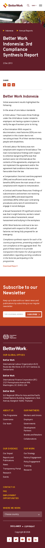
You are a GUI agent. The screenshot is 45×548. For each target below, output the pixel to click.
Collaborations (30, 438)
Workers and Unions (33, 415)
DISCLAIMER (15, 526)
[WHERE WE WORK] (22, 514)
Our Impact (8, 453)
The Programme (10, 415)
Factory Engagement (32, 457)
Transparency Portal (12, 468)
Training (27, 465)
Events (6, 477)
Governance (8, 419)
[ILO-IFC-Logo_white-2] (10, 336)
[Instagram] (29, 539)
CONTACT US (9, 487)
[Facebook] (9, 539)
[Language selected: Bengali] (34, 5)
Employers (28, 419)
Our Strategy (29, 453)
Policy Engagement (32, 461)
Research (7, 472)
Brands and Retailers (33, 434)
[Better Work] (15, 348)
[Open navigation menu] (40, 5)
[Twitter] (16, 539)
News (5, 464)
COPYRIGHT (29, 526)
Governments (29, 423)
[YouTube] (22, 539)
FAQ (5, 491)
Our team (7, 423)
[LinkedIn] (35, 539)
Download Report (10, 266)
